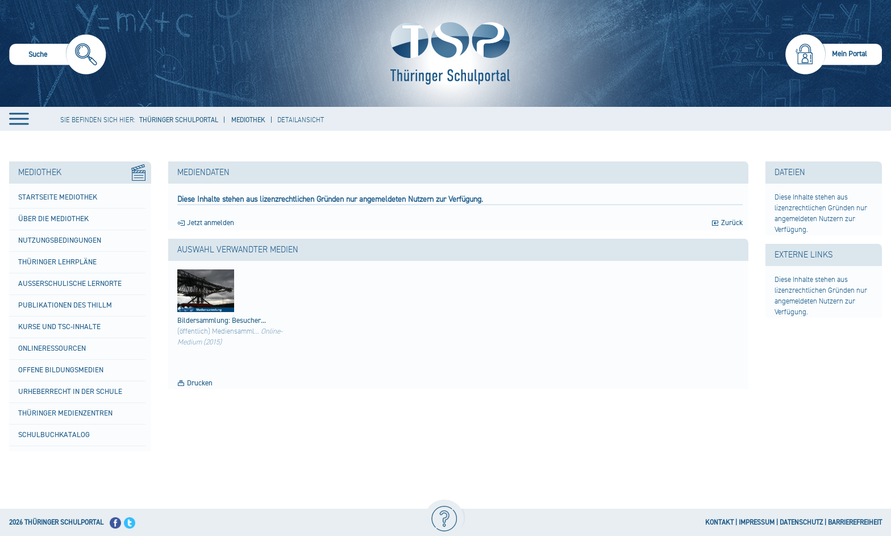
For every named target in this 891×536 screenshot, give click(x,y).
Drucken (200, 383)
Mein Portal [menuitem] (849, 54)
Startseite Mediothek (57, 197)
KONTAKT (719, 522)
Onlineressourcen (52, 348)
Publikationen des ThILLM (65, 305)
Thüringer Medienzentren (65, 413)
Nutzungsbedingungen (59, 240)
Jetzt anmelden (210, 222)
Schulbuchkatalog (54, 434)
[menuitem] (57, 56)
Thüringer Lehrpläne (57, 262)
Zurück (732, 222)
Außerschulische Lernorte (70, 283)
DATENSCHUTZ (801, 522)
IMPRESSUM (757, 522)
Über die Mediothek (53, 218)
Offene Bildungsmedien (60, 370)
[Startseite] (447, 53)
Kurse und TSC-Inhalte (59, 326)
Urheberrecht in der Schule (70, 391)
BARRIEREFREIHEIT (855, 522)
